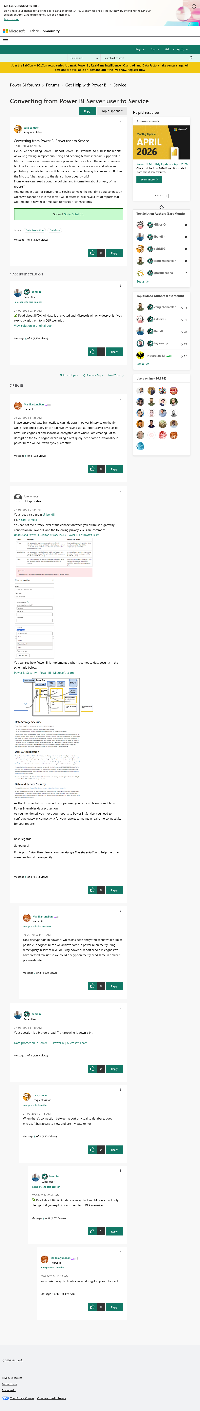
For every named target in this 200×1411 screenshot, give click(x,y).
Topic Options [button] (111, 111)
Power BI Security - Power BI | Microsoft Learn (44, 673)
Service (119, 84)
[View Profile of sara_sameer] (31, 127)
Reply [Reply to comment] (114, 351)
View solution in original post (33, 325)
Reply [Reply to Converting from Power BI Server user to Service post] (114, 253)
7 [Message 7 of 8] (34, 972)
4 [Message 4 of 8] (26, 338)
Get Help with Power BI (86, 84)
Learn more (11, 19)
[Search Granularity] (84, 58)
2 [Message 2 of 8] (26, 1055)
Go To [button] (180, 49)
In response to (28, 301)
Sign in (155, 49)
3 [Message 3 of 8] (34, 1136)
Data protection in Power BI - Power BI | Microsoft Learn (50, 1043)
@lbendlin (49, 514)
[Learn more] (149, 179)
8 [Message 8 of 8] (26, 455)
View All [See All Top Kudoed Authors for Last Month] (143, 364)
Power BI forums (25, 84)
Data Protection (35, 230)
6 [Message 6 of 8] (26, 876)
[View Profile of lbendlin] (36, 291)
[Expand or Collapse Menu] (5, 41)
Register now (136, 70)
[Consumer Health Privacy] (51, 1398)
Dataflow (55, 230)
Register (140, 49)
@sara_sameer (27, 520)
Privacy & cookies (12, 1377)
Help (167, 49)
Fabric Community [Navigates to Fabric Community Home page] (45, 30)
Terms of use (9, 1384)
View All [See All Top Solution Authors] (143, 281)
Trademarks (9, 1390)
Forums (52, 84)
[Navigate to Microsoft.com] (14, 31)
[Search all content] (148, 58)
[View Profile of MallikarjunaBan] (34, 404)
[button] (87, 111)
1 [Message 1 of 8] (26, 239)
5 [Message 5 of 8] (52, 1293)
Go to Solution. (74, 214)
